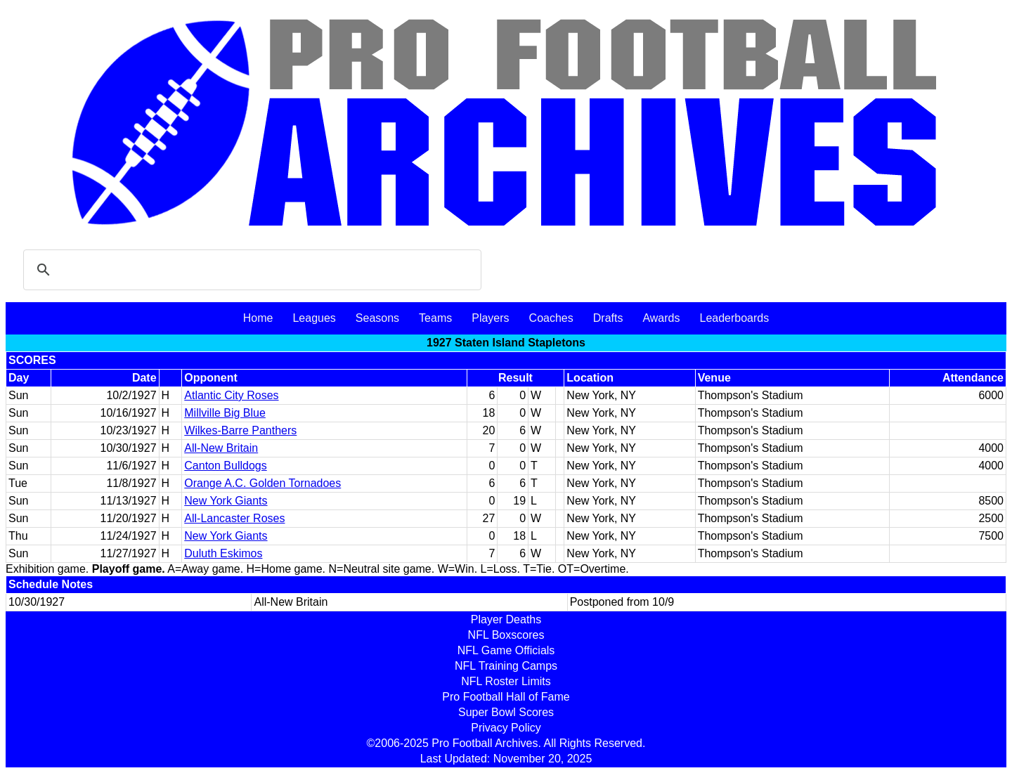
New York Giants (225, 501)
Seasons (377, 318)
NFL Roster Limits (505, 681)
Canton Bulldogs (225, 466)
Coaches (551, 318)
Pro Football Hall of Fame (505, 697)
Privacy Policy (506, 728)
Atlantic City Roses (231, 395)
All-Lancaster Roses (234, 518)
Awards (661, 318)
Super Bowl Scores (506, 712)
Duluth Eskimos (223, 553)
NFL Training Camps (506, 666)
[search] (250, 269)
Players (490, 318)
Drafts (608, 318)
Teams (435, 318)
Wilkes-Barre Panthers (240, 430)
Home (258, 318)
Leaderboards (734, 318)
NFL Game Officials (506, 650)
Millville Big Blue (225, 413)
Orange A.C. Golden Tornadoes (262, 483)
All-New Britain (221, 448)
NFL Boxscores (506, 635)
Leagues (313, 318)
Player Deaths (506, 619)
